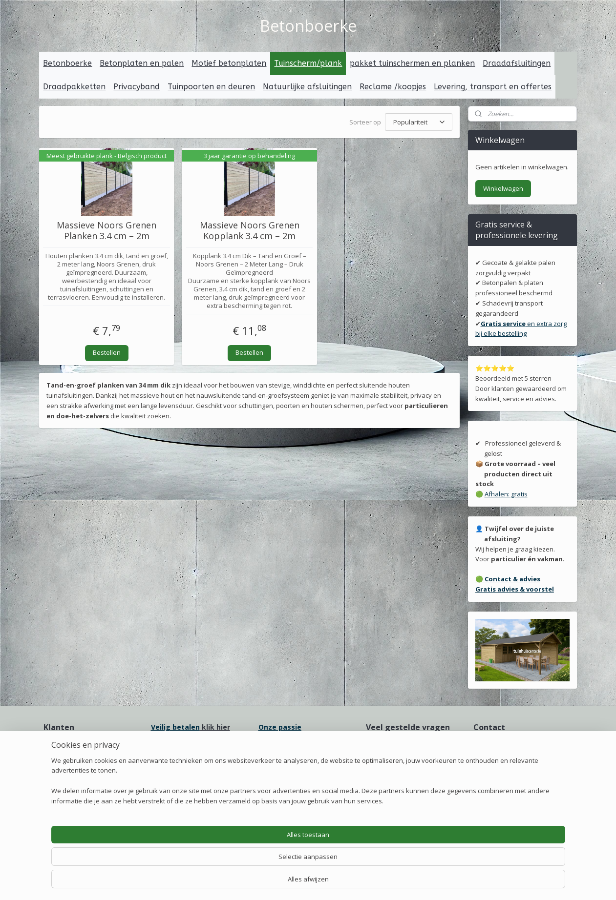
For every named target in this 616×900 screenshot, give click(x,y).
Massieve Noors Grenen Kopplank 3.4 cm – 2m (249, 230)
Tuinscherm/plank (308, 63)
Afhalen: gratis (506, 494)
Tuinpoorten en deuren (211, 86)
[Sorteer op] (418, 122)
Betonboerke (67, 63)
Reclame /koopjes (393, 86)
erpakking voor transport (308, 759)
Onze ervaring (65, 756)
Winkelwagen (503, 188)
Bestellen (107, 352)
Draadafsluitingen (517, 63)
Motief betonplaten (228, 63)
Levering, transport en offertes (493, 86)
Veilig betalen (175, 727)
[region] (244, 863)
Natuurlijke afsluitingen (307, 86)
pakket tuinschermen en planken (412, 63)
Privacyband (136, 86)
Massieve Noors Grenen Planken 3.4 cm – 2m (107, 230)
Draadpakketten (74, 86)
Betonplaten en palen (142, 63)
